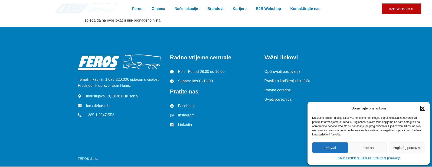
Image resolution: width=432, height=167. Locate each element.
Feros (137, 9)
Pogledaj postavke (407, 148)
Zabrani (369, 148)
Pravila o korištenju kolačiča (287, 81)
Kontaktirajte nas (305, 9)
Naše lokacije (186, 9)
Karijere (240, 9)
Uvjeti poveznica (277, 99)
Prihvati (330, 148)
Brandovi (215, 9)
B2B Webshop (268, 9)
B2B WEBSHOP (401, 9)
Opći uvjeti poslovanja (387, 158)
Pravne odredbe (277, 90)
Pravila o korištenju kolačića (354, 158)
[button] (422, 108)
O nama (158, 9)
